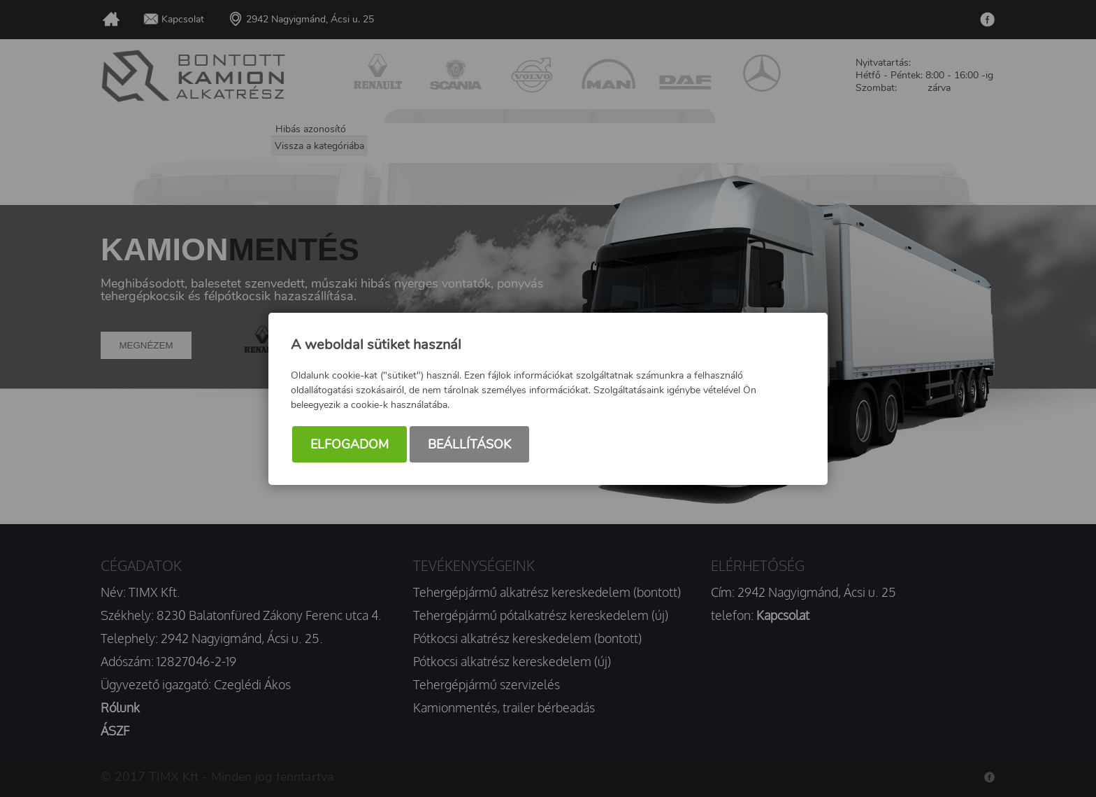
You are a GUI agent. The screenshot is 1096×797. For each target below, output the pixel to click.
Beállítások (469, 444)
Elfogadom (349, 444)
